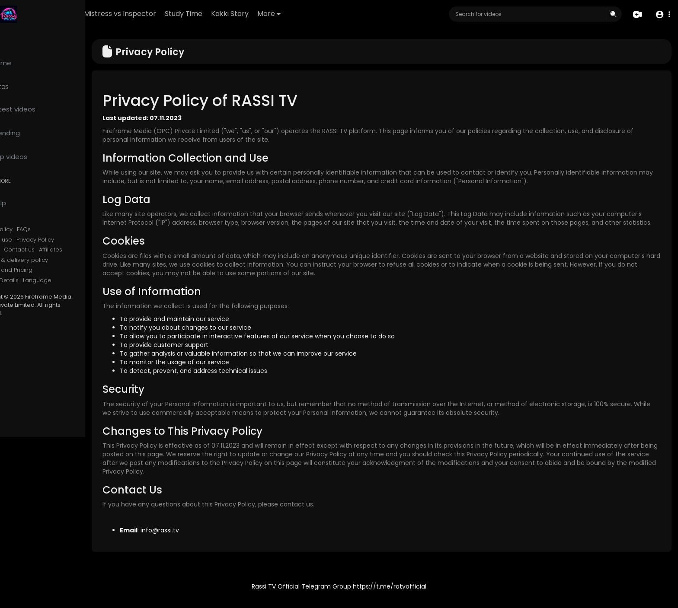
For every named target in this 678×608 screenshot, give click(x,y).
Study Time (234, 14)
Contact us (55, 250)
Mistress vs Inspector (170, 14)
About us (23, 250)
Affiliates (86, 250)
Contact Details (32, 280)
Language (73, 280)
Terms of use (29, 240)
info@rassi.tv (195, 539)
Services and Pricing (39, 270)
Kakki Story (280, 14)
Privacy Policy (71, 240)
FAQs (60, 229)
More (319, 14)
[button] (662, 14)
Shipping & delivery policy (47, 260)
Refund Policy (29, 229)
